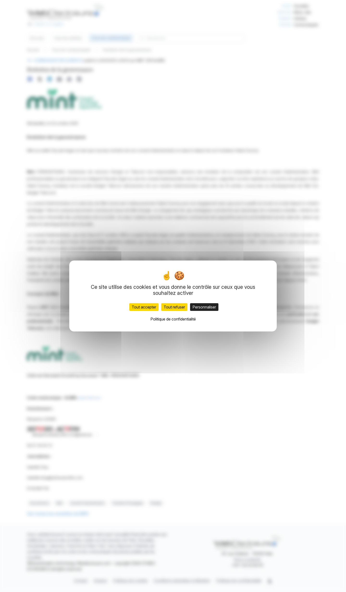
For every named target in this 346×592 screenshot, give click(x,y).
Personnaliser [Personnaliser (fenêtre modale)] (204, 307)
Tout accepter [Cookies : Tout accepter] (144, 307)
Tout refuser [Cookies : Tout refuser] (174, 307)
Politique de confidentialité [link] (173, 319)
